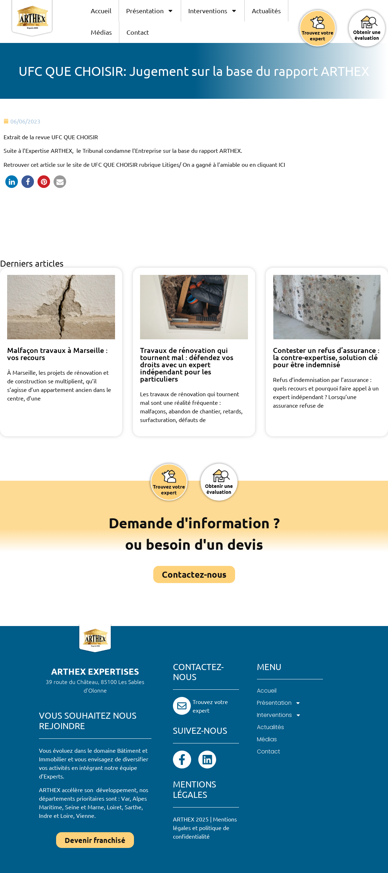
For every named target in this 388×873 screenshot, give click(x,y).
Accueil (101, 10)
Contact (137, 32)
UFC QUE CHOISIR (115, 164)
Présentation (150, 11)
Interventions (212, 11)
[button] (11, 181)
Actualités (266, 10)
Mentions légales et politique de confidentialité (205, 828)
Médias (101, 32)
